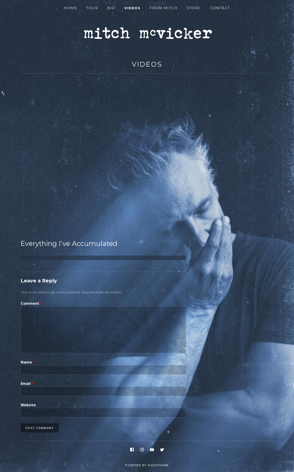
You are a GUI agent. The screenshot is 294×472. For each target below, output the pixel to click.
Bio (111, 8)
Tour (92, 8)
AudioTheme (158, 465)
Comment (31, 303)
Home (70, 8)
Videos (132, 8)
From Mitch (163, 8)
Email (27, 383)
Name (28, 362)
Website (28, 404)
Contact (220, 8)
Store (193, 8)
